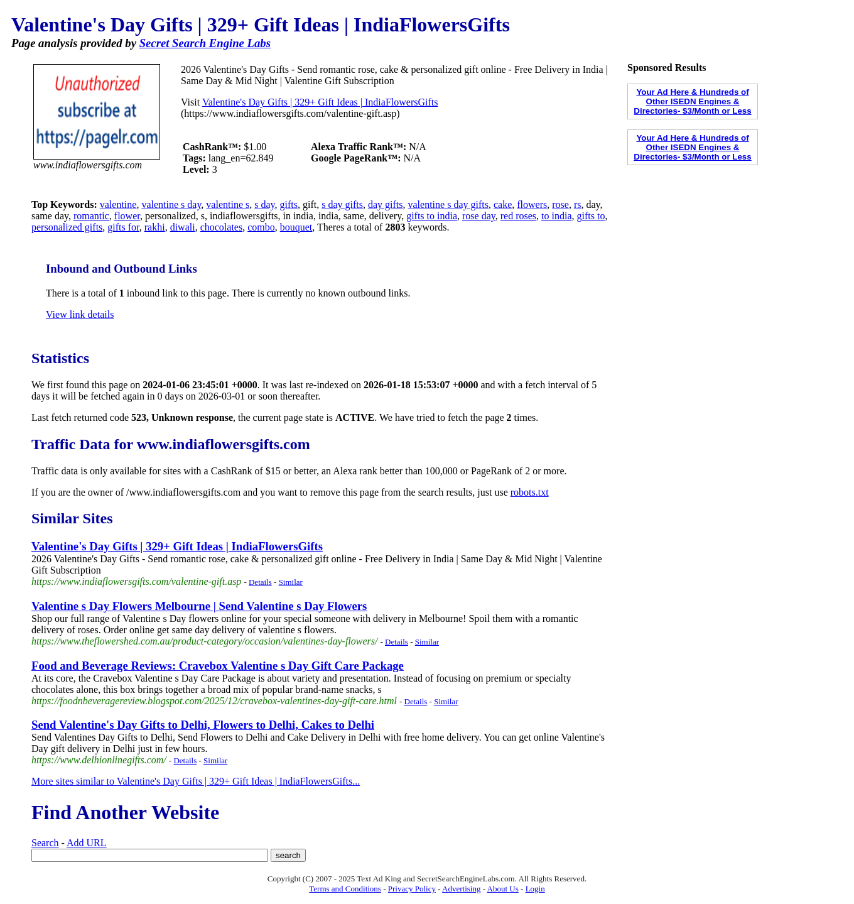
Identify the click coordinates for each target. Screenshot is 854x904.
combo (261, 227)
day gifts (385, 204)
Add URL (87, 842)
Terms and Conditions (345, 888)
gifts (289, 204)
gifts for (123, 227)
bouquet (296, 227)
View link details (80, 314)
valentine (118, 204)
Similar (291, 582)
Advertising (461, 888)
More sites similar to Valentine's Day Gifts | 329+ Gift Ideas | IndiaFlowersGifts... (195, 781)
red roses (518, 215)
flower (127, 215)
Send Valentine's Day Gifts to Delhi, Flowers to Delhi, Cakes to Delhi (202, 724)
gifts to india (431, 215)
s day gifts (342, 204)
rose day (478, 215)
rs (577, 204)
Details (260, 582)
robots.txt (530, 492)
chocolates (221, 227)
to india (556, 215)
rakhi (154, 227)
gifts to (590, 215)
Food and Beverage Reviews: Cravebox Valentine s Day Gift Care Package (217, 665)
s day (264, 204)
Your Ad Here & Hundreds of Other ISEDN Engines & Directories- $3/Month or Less (692, 101)
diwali (182, 227)
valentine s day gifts (448, 204)
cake (503, 204)
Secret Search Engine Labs (205, 43)
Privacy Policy (412, 888)
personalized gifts (66, 227)
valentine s (227, 204)
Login (535, 888)
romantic (91, 215)
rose (560, 204)
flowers (532, 204)
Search (45, 842)
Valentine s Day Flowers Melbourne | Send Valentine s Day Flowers (199, 606)
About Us (503, 888)
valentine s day (171, 204)
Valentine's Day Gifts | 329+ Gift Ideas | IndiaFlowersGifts (320, 102)
